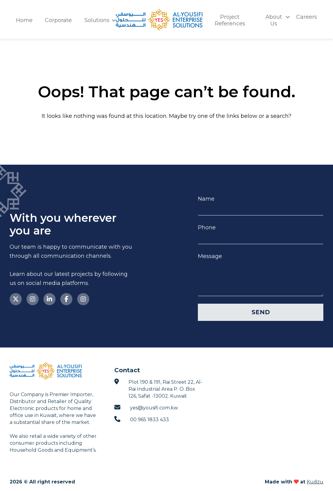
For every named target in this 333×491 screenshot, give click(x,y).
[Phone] (260, 237)
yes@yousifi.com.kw (146, 407)
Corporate (58, 20)
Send (261, 312)
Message (210, 256)
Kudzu (315, 482)
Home (24, 20)
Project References (230, 20)
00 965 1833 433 (141, 419)
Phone (207, 228)
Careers (306, 17)
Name (206, 199)
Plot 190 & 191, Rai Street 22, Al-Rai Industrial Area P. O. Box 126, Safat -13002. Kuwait (158, 389)
